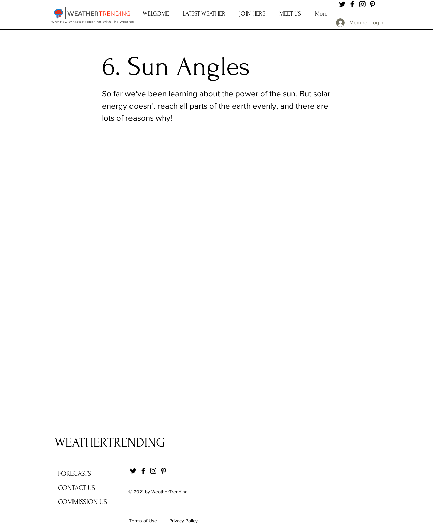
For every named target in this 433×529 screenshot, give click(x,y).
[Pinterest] (372, 4)
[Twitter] (342, 4)
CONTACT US (76, 488)
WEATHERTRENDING (110, 442)
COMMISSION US (82, 502)
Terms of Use (143, 520)
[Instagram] (362, 4)
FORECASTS (74, 473)
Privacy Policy (183, 520)
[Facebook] (352, 4)
